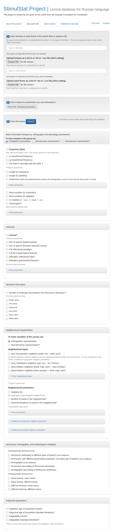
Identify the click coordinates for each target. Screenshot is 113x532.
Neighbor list (15, 392)
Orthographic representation (18, 141)
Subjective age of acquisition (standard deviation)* (30, 512)
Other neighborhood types (22, 376)
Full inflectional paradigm (19, 249)
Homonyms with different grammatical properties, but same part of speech (50, 459)
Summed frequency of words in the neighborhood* (32, 402)
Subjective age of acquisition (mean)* (24, 509)
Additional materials (69, 24)
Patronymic (12, 307)
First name (11, 304)
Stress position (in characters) (21, 192)
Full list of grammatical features (21, 253)
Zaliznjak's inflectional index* (20, 257)
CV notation (24, 200)
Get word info (32, 24)
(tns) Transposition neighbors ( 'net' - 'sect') (34, 354)
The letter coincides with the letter (24, 163)
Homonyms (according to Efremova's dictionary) (31, 466)
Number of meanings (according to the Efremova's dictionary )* (36, 293)
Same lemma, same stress (21, 478)
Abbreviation (12, 318)
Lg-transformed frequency (19, 160)
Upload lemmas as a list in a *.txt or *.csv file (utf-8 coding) (35, 58)
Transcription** (14, 203)
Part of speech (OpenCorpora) (21, 242)
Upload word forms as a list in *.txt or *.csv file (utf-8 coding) (35, 81)
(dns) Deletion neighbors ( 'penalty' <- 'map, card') (37, 370)
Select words (49, 24)
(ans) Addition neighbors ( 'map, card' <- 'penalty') (36, 367)
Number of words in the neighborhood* (27, 399)
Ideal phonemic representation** (46, 141)
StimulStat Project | (26, 9)
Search (31, 121)
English (106, 23)
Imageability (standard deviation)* (22, 520)
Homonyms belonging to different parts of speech (38, 455)
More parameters (16, 185)
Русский (95, 23)
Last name (11, 311)
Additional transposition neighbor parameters (29, 421)
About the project (13, 24)
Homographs (22, 462)
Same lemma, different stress (23, 482)
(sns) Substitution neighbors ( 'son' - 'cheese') (33, 363)
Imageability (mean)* (17, 516)
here (65, 119)
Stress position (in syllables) (20, 196)
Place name (12, 315)
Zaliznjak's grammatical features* (22, 260)
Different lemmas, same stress (23, 485)
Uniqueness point (51, 179)
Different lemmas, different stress (24, 489)
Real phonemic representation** (76, 141)
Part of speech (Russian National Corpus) (26, 246)
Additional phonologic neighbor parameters (28, 430)
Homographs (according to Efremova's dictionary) (32, 470)
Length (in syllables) (16, 175)
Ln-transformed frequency (19, 156)
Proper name (12, 300)
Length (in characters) (17, 172)
